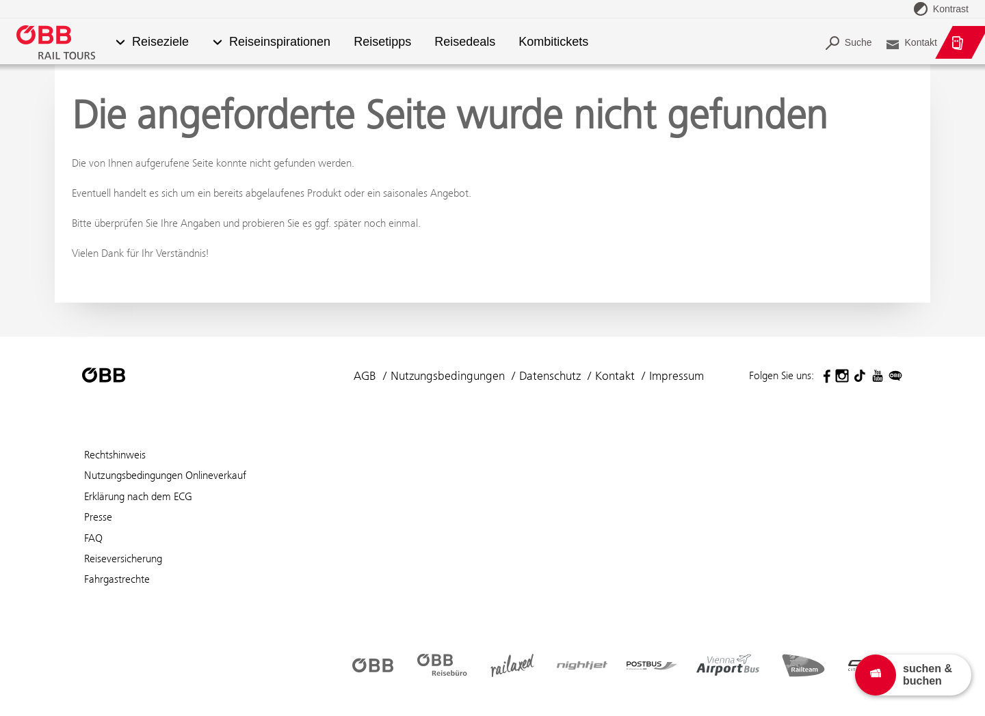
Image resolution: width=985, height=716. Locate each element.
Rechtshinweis (115, 454)
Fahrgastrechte (117, 579)
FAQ (93, 538)
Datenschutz (550, 376)
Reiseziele (160, 42)
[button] (120, 42)
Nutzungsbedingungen (448, 376)
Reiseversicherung (123, 558)
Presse (98, 516)
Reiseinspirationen (279, 42)
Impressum (676, 376)
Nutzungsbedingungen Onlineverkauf (165, 475)
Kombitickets (554, 42)
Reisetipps (382, 42)
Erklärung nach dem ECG (138, 496)
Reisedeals (464, 42)
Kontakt (615, 376)
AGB (365, 376)
